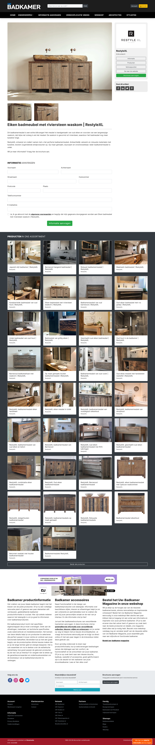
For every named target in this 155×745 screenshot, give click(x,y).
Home (12, 15)
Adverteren (35, 704)
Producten (131, 63)
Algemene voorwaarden (14, 715)
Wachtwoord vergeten (14, 707)
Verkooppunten (131, 67)
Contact (33, 707)
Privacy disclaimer (13, 721)
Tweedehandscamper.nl (110, 704)
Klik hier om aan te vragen (142, 741)
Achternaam (66, 168)
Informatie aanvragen (49, 15)
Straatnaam (12, 177)
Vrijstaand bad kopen (109, 712)
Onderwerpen (25, 15)
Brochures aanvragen (131, 75)
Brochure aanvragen (111, 682)
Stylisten (131, 15)
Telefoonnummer (14, 196)
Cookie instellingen (13, 724)
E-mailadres (12, 205)
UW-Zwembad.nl (60, 721)
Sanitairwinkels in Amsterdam (88, 704)
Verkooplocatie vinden (77, 15)
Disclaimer (10, 718)
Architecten (115, 15)
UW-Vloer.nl (59, 715)
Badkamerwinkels (108, 721)
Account (134, 6)
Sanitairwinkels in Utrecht (87, 707)
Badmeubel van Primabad (111, 710)
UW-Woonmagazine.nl (62, 718)
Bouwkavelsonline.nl (61, 724)
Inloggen (10, 704)
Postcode (11, 186)
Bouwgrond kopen (108, 707)
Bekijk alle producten (77, 564)
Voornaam (11, 168)
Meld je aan (77, 690)
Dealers (105, 727)
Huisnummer (84, 177)
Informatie (131, 58)
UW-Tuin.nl (58, 712)
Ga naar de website (131, 71)
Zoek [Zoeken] (85, 6)
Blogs (104, 724)
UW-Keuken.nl (59, 710)
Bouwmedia (30, 740)
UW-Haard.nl (59, 707)
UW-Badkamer (59, 704)
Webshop (99, 15)
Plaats (45, 186)
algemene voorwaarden (41, 214)
